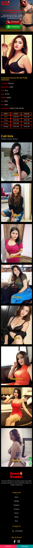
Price (16, 521)
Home (16, 497)
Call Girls (16, 501)
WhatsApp (24, 546)
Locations (16, 509)
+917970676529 (13, 22)
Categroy (16, 505)
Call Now (8, 546)
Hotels (16, 517)
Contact (16, 513)
